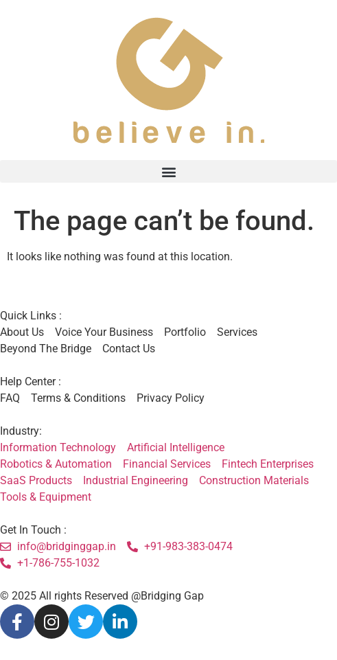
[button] (168, 171)
